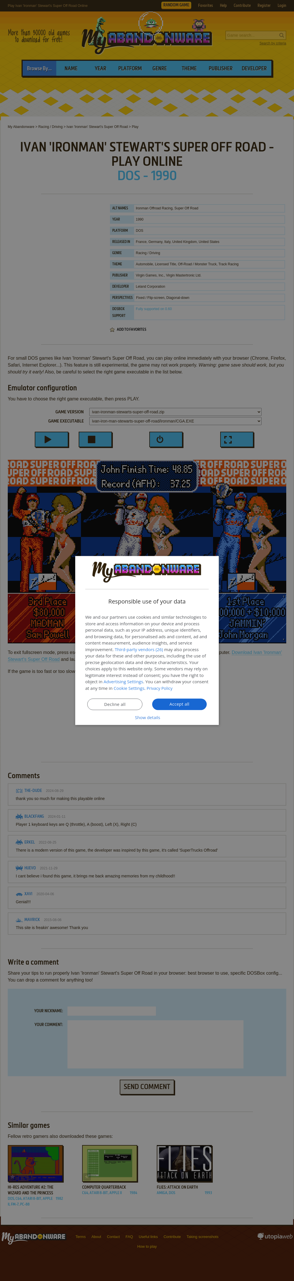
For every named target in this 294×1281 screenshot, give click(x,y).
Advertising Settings (123, 682)
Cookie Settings (129, 688)
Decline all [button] (115, 704)
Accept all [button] (179, 704)
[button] (147, 718)
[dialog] (147, 640)
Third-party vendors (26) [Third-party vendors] (139, 649)
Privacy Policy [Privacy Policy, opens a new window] (160, 688)
